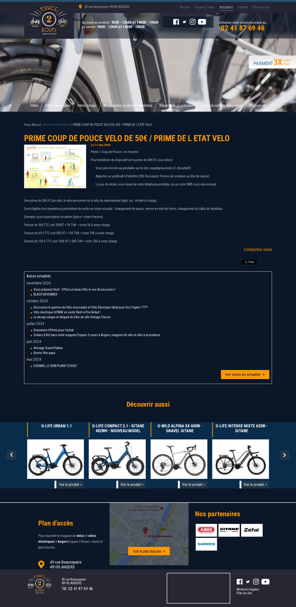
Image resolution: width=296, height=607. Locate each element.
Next (284, 455)
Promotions (257, 105)
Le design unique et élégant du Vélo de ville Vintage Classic (72, 317)
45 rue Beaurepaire (107, 7)
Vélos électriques (57, 105)
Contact (243, 7)
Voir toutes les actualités (243, 374)
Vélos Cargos (87, 105)
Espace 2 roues (205, 7)
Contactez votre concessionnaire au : (242, 26)
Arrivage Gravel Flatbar (48, 348)
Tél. (77, 588)
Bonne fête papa (44, 353)
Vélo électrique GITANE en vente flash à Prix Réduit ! (67, 312)
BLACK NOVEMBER (45, 294)
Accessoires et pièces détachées (128, 105)
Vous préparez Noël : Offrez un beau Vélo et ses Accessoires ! (75, 289)
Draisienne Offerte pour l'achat (54, 330)
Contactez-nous (258, 249)
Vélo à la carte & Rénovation (221, 105)
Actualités (226, 7)
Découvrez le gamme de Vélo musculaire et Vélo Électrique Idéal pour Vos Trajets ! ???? (91, 307)
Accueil (185, 7)
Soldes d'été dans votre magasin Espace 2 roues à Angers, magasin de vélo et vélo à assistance (97, 335)
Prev (11, 455)
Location (188, 105)
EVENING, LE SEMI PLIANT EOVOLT (55, 366)
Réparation (167, 105)
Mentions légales (248, 589)
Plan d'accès (261, 7)
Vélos (34, 105)
